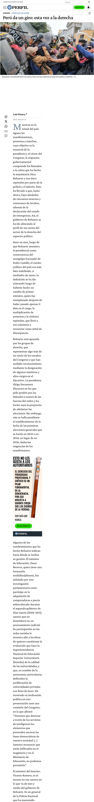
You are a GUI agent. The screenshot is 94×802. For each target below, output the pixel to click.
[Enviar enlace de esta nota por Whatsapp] (6, 128)
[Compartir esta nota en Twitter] (6, 121)
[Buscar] (76, 2)
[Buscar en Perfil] (89, 2)
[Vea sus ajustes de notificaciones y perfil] (88, 7)
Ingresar (66, 7)
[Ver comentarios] (89, 13)
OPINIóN (6, 13)
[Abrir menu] (5, 7)
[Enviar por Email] (6, 136)
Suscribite (79, 7)
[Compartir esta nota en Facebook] (6, 114)
